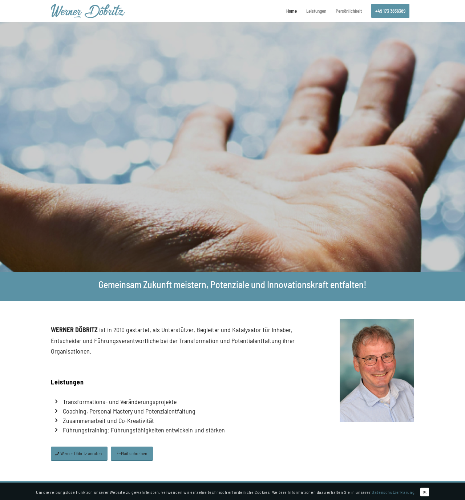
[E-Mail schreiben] (132, 454)
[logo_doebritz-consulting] (88, 11)
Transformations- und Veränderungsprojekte (120, 402)
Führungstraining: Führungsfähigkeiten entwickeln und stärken (144, 430)
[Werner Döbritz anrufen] (79, 454)
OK (424, 492)
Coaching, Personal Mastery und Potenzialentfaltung (129, 411)
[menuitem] (292, 11)
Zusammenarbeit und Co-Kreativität (108, 420)
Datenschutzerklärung (393, 492)
